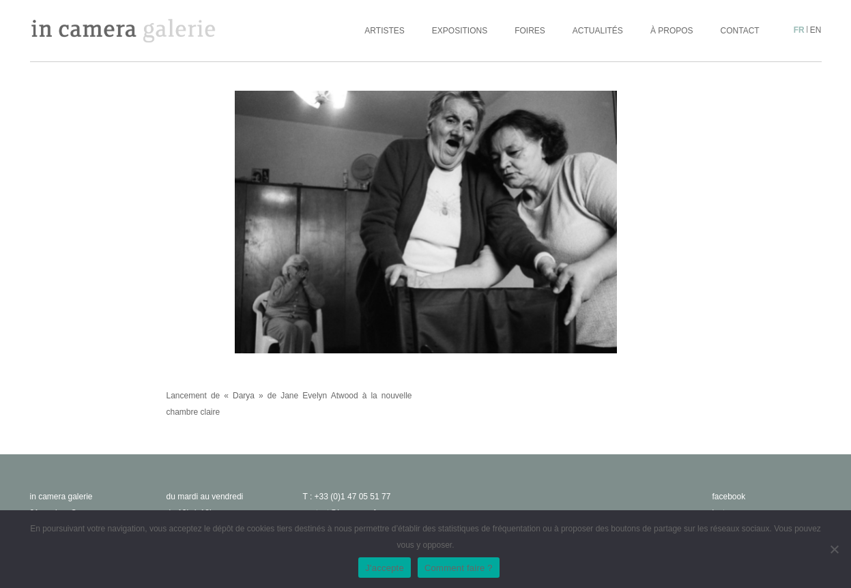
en (816, 30)
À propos (671, 30)
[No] (834, 549)
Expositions (459, 30)
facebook (729, 496)
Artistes (384, 30)
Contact (740, 30)
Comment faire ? (458, 568)
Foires (530, 30)
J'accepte (384, 568)
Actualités (598, 30)
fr (799, 30)
